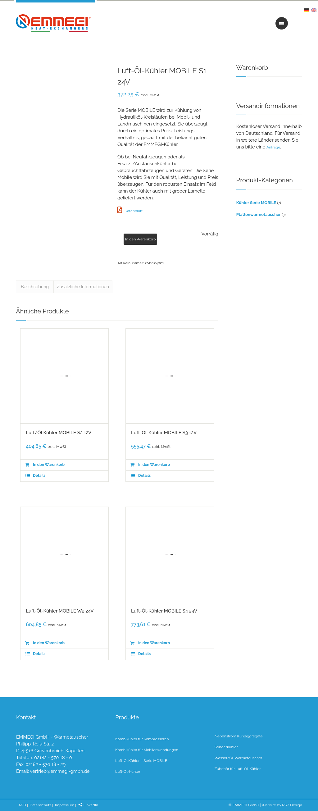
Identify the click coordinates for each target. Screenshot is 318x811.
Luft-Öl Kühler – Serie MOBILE (141, 761)
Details (39, 475)
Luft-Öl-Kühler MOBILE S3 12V (164, 432)
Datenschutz (40, 805)
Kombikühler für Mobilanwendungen (146, 750)
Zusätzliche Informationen (83, 286)
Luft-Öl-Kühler (127, 771)
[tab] (35, 286)
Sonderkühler (226, 747)
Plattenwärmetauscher (258, 214)
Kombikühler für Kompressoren (142, 739)
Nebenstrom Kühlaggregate (239, 736)
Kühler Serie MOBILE (256, 202)
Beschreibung (35, 286)
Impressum (64, 805)
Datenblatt (130, 211)
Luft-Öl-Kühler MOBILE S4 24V (164, 611)
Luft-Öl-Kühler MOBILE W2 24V (59, 611)
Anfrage (273, 147)
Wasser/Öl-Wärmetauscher (238, 758)
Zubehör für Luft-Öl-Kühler (238, 769)
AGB (22, 805)
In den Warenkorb (140, 239)
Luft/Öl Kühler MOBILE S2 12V (58, 432)
